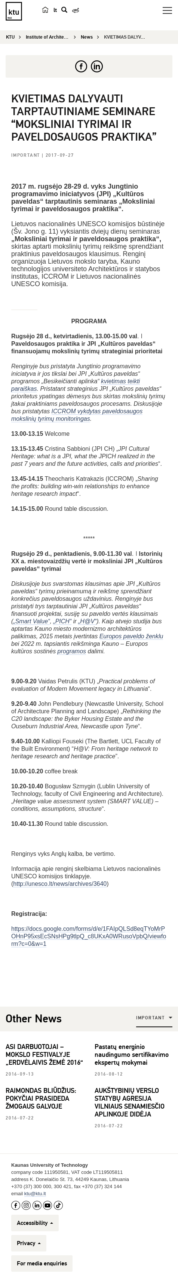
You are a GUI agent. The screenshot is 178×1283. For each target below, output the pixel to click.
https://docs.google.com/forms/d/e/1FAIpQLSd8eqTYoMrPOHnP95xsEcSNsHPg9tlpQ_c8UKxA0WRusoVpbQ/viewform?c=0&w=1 (88, 936)
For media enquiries (42, 1263)
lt (55, 10)
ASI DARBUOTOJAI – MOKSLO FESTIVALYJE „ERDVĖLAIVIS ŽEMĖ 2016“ (44, 1055)
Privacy (29, 1243)
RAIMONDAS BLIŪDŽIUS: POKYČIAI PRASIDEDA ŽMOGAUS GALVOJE (41, 1098)
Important (26, 155)
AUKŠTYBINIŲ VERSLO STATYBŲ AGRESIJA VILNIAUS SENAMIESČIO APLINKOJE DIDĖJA (130, 1102)
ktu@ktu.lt (35, 1193)
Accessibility (35, 1223)
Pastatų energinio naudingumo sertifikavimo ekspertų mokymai (132, 1055)
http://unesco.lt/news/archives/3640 (60, 884)
